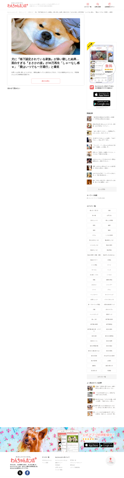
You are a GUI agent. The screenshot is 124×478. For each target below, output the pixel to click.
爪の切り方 (94, 370)
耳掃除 (109, 370)
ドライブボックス (109, 299)
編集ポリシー (58, 462)
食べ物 (94, 215)
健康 (109, 225)
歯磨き (94, 365)
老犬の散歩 (109, 346)
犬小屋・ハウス (94, 275)
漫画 (94, 230)
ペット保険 (45, 462)
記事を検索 (98, 7)
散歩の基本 (109, 245)
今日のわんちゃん (47, 460)
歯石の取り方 (109, 365)
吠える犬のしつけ (94, 240)
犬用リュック (94, 299)
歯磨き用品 (109, 279)
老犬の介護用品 (109, 336)
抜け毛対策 (94, 360)
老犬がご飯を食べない (94, 351)
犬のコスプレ (109, 309)
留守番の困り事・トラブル (94, 330)
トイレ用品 (94, 265)
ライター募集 (58, 469)
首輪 (94, 279)
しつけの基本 (109, 235)
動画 (109, 230)
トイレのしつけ (94, 245)
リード (94, 289)
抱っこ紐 (94, 319)
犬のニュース (94, 220)
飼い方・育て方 (94, 210)
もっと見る (101, 189)
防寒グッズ (109, 314)
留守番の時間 (94, 324)
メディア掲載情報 (75, 467)
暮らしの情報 (109, 220)
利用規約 (57, 465)
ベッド (109, 270)
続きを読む (46, 81)
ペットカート (94, 294)
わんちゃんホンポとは (61, 460)
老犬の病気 (109, 351)
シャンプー (109, 284)
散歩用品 (109, 250)
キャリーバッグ (109, 294)
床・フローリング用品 (94, 304)
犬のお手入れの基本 (109, 355)
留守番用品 (109, 324)
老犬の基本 (109, 329)
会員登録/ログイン (110, 7)
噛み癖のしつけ (109, 240)
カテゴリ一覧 (87, 7)
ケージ (109, 265)
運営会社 (72, 465)
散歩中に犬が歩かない (109, 255)
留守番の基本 (109, 319)
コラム (94, 235)
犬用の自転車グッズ (109, 304)
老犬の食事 (109, 341)
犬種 (109, 210)
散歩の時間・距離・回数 (94, 255)
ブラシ (109, 289)
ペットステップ (94, 314)
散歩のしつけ (94, 250)
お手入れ (109, 215)
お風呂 (109, 360)
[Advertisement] (102, 26)
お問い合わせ (58, 467)
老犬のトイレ (94, 341)
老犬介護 (94, 336)
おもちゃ (94, 284)
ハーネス (109, 275)
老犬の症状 (94, 355)
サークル (94, 270)
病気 (94, 225)
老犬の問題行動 (94, 346)
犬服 (94, 309)
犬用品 (109, 260)
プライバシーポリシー (76, 462)
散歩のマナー (94, 260)
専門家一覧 (73, 460)
